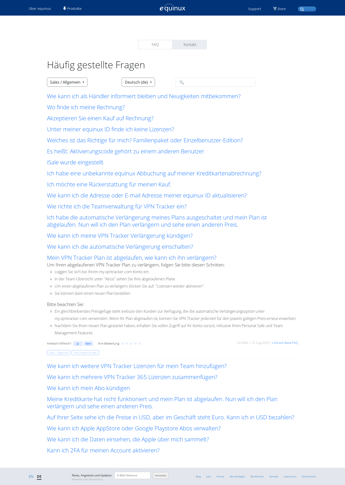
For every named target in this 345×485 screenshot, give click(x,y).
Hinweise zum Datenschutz (87, 479)
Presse (220, 476)
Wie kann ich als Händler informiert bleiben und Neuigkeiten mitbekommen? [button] (144, 96)
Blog (198, 476)
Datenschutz (309, 476)
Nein (88, 343)
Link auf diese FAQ (285, 343)
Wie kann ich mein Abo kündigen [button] (88, 388)
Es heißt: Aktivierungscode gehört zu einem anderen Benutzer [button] (125, 151)
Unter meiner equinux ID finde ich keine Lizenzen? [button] (110, 129)
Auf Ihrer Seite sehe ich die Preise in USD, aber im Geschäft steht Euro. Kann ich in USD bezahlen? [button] (170, 417)
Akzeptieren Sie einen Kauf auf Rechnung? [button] (100, 118)
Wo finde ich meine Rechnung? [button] (86, 107)
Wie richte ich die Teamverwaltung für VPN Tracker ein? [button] (117, 206)
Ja (78, 343)
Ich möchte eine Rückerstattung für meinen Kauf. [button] (109, 184)
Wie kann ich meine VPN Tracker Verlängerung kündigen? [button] (120, 235)
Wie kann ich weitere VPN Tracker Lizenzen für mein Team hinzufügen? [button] (137, 366)
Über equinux (40, 8)
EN (31, 476)
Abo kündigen (237, 476)
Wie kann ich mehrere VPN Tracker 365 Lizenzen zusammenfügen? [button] (132, 377)
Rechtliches (257, 476)
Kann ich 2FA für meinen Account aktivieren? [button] (103, 450)
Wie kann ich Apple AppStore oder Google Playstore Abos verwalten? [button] (134, 428)
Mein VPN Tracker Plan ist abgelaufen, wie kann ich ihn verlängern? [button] (131, 257)
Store (281, 8)
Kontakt (190, 44)
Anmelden (161, 475)
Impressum (290, 476)
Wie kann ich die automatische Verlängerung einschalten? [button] (120, 246)
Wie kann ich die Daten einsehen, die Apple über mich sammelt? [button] (128, 439)
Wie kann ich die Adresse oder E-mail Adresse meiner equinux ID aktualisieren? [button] (147, 195)
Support (254, 8)
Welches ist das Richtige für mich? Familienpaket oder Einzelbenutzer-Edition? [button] (145, 140)
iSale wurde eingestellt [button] (75, 162)
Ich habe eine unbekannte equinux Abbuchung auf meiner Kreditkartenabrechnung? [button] (154, 173)
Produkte (72, 8)
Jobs (208, 476)
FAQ (155, 44)
